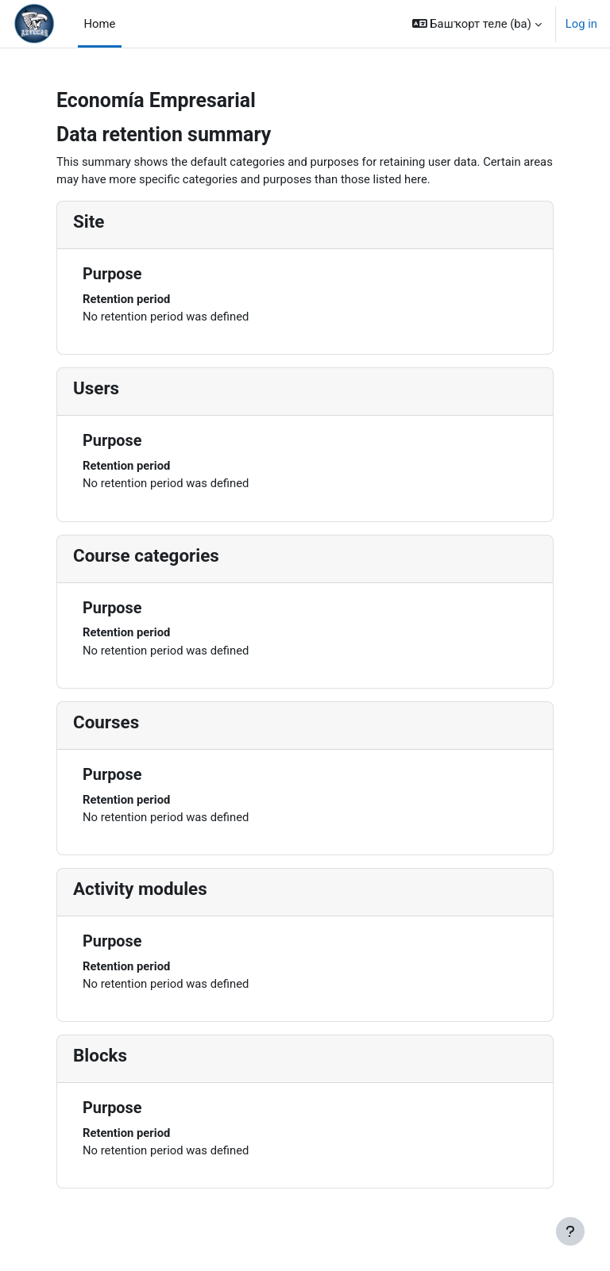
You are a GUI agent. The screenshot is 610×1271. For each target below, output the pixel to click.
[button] (477, 24)
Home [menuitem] (100, 24)
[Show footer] (570, 1231)
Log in (581, 24)
